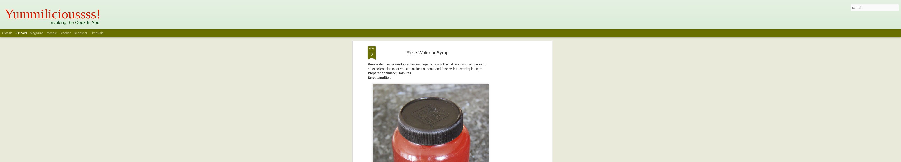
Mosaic (52, 33)
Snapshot (80, 33)
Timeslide (97, 33)
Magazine (37, 33)
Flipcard (21, 33)
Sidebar (65, 33)
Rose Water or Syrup (427, 50)
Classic (7, 33)
